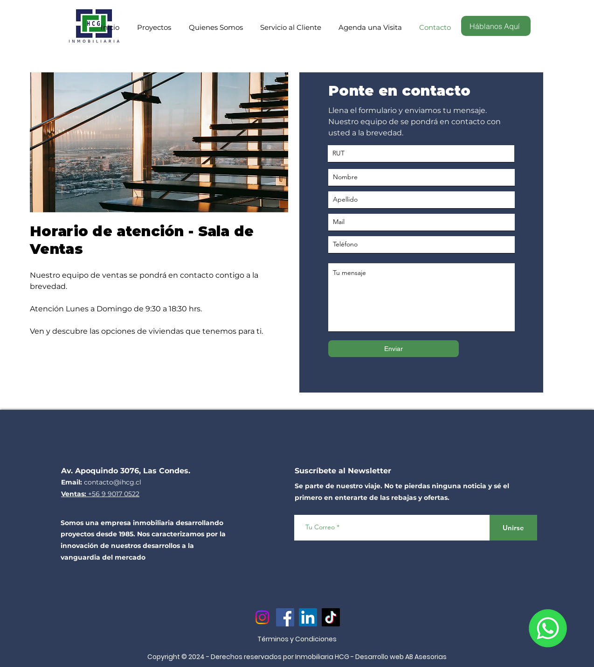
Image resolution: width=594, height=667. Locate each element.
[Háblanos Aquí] (496, 26)
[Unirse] (513, 528)
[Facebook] (285, 617)
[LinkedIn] (308, 617)
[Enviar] (393, 348)
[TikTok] (331, 617)
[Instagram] (262, 617)
